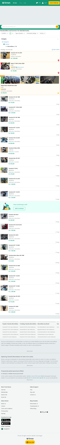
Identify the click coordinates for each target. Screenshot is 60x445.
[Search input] (28, 26)
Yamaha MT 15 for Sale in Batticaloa (10, 327)
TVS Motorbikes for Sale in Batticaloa (46, 334)
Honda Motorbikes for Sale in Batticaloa (46, 332)
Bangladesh (5, 429)
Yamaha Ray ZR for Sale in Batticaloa (10, 334)
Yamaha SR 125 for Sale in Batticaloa (28, 337)
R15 (38, 378)
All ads (15, 3)
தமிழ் (25, 2)
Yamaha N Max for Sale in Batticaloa (27, 332)
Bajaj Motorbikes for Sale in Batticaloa (46, 329)
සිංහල (21, 2)
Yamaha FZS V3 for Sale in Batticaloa (28, 327)
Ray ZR (41, 378)
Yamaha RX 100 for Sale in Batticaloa (28, 334)
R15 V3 (34, 378)
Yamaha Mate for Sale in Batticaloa (27, 329)
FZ (44, 378)
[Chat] (38, 3)
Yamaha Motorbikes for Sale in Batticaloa (47, 337)
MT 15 (30, 378)
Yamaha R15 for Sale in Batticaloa (9, 332)
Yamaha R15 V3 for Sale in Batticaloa (10, 329)
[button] (55, 49)
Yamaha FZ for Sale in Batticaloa (9, 337)
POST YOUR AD (54, 3)
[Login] (44, 3)
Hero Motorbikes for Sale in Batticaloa (46, 327)
